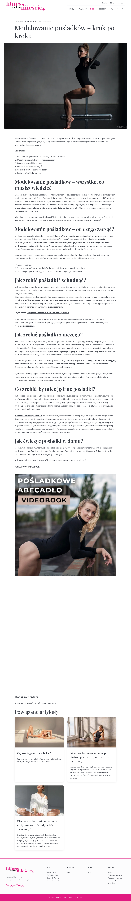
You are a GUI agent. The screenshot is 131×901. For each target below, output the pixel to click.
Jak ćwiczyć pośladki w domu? (29, 173)
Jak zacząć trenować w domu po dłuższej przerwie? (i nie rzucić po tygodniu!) (90, 757)
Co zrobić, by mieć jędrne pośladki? (32, 170)
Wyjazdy (83, 9)
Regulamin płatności (115, 878)
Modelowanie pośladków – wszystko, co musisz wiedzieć (41, 156)
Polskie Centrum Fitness (55, 881)
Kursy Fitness (51, 872)
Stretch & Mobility (53, 878)
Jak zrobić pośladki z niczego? (29, 166)
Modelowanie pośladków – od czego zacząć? (36, 160)
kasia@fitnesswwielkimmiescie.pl (17, 880)
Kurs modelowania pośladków (28, 416)
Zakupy (110, 872)
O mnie (104, 3)
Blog (92, 9)
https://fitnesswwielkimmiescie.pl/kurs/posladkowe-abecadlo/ (65, 575)
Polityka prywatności (115, 875)
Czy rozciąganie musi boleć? (34, 753)
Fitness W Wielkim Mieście (25, 6)
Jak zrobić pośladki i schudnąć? (30, 163)
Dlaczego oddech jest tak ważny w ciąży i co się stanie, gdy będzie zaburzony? (37, 825)
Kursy (71, 9)
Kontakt (120, 3)
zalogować (28, 703)
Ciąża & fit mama (53, 875)
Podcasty (102, 9)
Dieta (112, 3)
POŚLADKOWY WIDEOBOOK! (27, 467)
